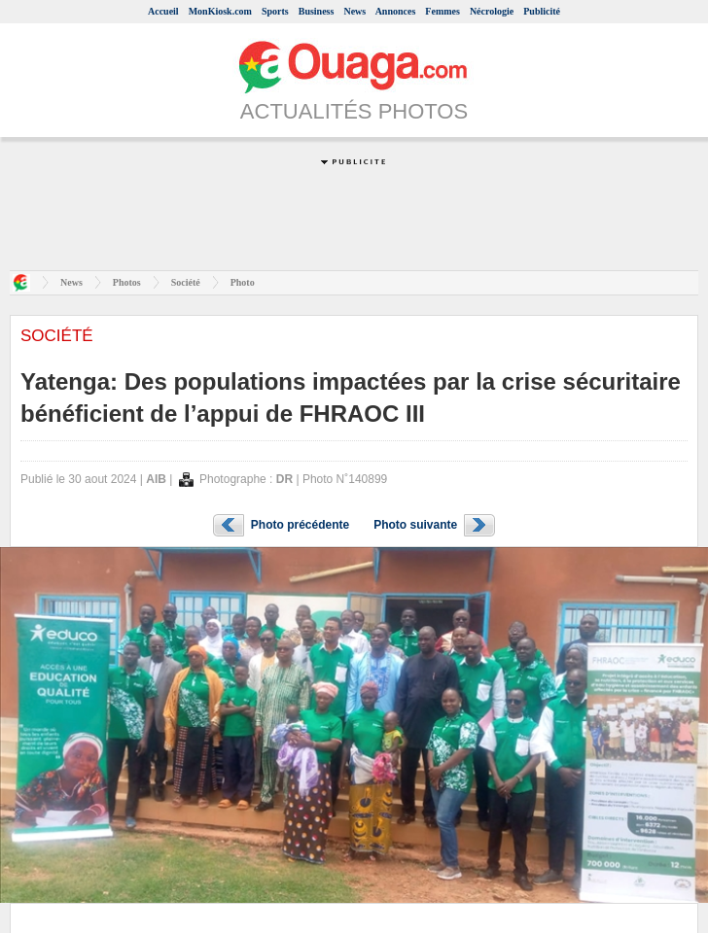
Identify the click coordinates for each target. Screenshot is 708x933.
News (354, 11)
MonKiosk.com (220, 11)
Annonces (395, 11)
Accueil (163, 11)
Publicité (541, 11)
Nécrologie (491, 11)
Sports (275, 11)
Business (317, 11)
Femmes (442, 11)
